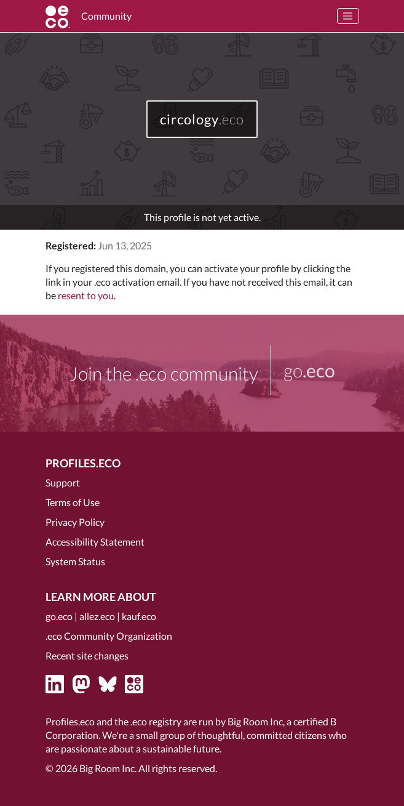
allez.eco (97, 616)
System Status (75, 561)
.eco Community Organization (109, 636)
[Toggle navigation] (348, 16)
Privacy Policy (75, 522)
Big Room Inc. (108, 768)
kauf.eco (139, 616)
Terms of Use (73, 502)
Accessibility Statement (95, 541)
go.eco (59, 616)
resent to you (86, 295)
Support (63, 482)
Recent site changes (87, 655)
